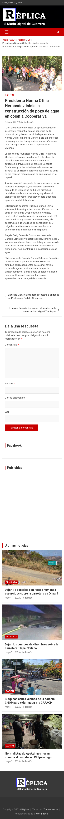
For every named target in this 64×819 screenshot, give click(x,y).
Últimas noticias (16, 545)
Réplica (25, 809)
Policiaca (11, 582)
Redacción (29, 122)
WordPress (42, 813)
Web (7, 411)
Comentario (12, 344)
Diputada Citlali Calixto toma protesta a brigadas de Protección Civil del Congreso (33, 296)
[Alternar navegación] (6, 32)
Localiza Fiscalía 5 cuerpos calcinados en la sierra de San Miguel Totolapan (33, 310)
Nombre (10, 383)
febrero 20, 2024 (13, 122)
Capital (9, 95)
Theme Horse (51, 809)
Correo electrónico (16, 397)
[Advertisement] (32, 504)
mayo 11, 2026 (12, 597)
